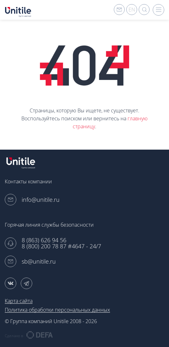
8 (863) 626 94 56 (44, 240)
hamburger (158, 10)
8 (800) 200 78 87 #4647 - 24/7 (61, 246)
